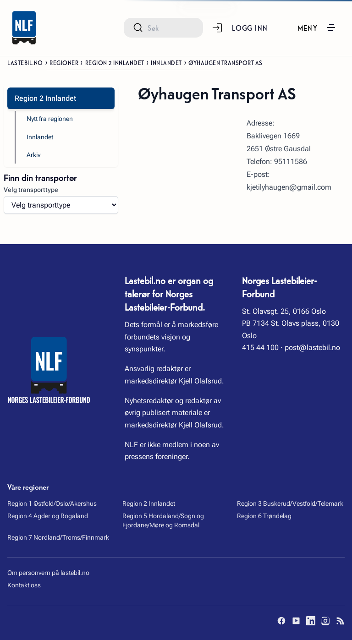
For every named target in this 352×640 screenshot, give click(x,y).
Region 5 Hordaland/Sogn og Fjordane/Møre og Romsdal (163, 520)
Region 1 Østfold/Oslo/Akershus (52, 503)
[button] (317, 27)
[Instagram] (325, 620)
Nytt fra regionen (50, 118)
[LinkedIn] (310, 620)
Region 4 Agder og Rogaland (47, 516)
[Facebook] (281, 620)
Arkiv (33, 155)
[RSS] (340, 620)
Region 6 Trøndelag (264, 516)
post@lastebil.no (312, 347)
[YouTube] (296, 620)
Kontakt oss (24, 585)
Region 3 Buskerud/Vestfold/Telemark (290, 503)
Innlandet (166, 62)
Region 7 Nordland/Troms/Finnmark (58, 537)
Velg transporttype (31, 189)
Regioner (64, 62)
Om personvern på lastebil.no (48, 572)
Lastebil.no (25, 62)
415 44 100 (260, 347)
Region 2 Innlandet (114, 62)
